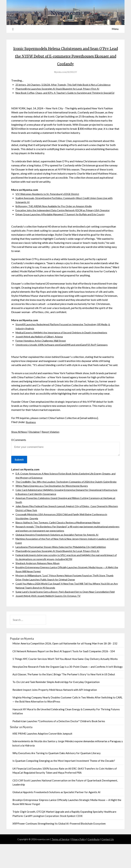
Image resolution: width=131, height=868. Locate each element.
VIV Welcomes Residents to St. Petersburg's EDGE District (50, 209)
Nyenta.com (65, 12)
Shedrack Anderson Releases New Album (39, 582)
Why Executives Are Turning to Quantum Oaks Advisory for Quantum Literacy (56, 777)
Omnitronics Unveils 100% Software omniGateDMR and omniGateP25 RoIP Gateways (66, 360)
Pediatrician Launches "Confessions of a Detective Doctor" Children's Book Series (58, 745)
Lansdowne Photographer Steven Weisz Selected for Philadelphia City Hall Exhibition (65, 566)
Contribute (94, 863)
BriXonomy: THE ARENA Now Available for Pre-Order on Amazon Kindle (59, 221)
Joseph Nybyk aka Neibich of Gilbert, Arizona (42, 352)
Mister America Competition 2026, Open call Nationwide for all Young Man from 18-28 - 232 (64, 667)
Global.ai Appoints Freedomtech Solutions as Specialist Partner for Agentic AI (61, 554)
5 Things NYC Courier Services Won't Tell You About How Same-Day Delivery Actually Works (65, 682)
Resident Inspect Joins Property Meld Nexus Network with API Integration (54, 713)
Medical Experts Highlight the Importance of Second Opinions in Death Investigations (65, 348)
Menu (115, 28)
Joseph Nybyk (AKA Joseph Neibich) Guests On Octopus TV (51, 619)
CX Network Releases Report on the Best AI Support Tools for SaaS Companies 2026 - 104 (63, 675)
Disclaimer (37, 447)
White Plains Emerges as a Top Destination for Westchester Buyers (54, 505)
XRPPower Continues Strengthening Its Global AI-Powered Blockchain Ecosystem (59, 847)
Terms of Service (60, 863)
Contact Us (107, 863)
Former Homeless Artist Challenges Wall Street (43, 356)
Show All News (20, 447)
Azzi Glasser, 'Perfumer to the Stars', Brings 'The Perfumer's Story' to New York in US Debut (63, 698)
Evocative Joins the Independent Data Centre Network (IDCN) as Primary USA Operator (67, 225)
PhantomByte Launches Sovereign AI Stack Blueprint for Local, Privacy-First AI (61, 100)
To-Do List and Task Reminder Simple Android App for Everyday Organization (56, 705)
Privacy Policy (78, 863)
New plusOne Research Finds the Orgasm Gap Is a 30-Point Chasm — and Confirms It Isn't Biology (67, 690)
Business (31, 437)
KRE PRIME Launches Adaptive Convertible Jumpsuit (42, 757)
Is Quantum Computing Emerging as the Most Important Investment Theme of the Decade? (63, 784)
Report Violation (54, 447)
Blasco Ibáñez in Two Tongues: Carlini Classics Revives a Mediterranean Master (62, 542)
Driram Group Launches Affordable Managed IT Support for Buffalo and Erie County (65, 230)
